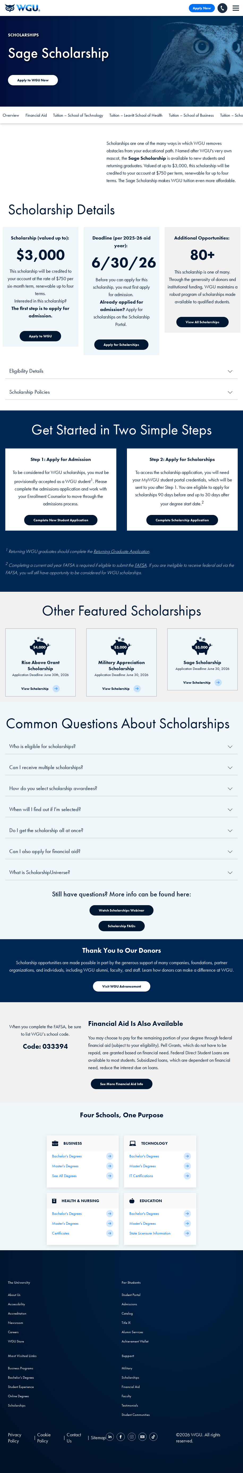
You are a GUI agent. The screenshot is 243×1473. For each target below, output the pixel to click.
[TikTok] (152, 1437)
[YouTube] (142, 1437)
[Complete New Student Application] (60, 520)
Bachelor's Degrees (21, 1377)
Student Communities (136, 1414)
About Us (14, 1294)
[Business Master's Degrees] (83, 1166)
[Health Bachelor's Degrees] (83, 1214)
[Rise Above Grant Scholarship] (40, 662)
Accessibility (16, 1304)
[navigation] (236, 8)
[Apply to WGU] (40, 336)
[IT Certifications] (160, 1176)
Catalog (127, 1313)
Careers (13, 1332)
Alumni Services (132, 1332)
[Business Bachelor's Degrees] (83, 1156)
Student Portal (131, 1294)
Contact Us (74, 1438)
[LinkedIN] (110, 1437)
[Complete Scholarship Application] (182, 520)
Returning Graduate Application (121, 551)
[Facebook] (120, 1437)
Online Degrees (18, 1396)
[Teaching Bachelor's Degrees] (160, 1214)
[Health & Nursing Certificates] (83, 1233)
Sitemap (98, 1437)
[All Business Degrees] (83, 1176)
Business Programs (20, 1368)
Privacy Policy (14, 1438)
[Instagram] (131, 1437)
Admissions (129, 1304)
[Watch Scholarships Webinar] (121, 910)
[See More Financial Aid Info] (121, 1084)
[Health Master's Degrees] (83, 1223)
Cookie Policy (44, 1438)
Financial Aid (36, 115)
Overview (11, 115)
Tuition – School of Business (191, 115)
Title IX (126, 1322)
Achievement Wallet (135, 1341)
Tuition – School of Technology (78, 115)
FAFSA (141, 565)
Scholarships (16, 1405)
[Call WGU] (222, 8)
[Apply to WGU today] (33, 80)
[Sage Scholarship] (202, 659)
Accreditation (17, 1313)
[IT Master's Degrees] (160, 1166)
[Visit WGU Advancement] (121, 986)
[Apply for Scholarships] (121, 344)
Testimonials (130, 1405)
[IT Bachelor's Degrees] (160, 1156)
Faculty (126, 1396)
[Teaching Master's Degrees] (160, 1223)
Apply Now (202, 8)
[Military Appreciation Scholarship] (121, 662)
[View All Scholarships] (202, 322)
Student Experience (21, 1386)
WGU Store (16, 1341)
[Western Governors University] (22, 8)
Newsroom (15, 1322)
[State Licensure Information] (160, 1233)
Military (127, 1368)
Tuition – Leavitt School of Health (136, 115)
